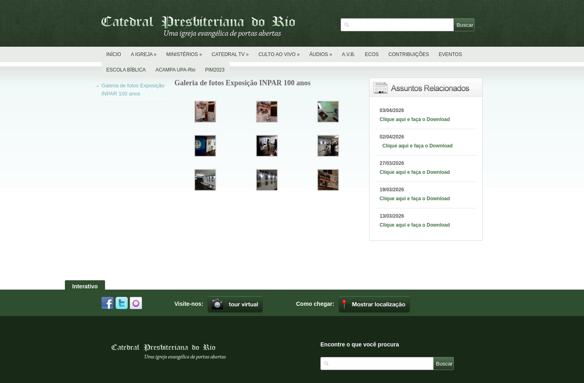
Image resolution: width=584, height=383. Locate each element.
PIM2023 (215, 70)
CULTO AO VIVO (279, 54)
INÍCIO (113, 54)
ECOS (372, 54)
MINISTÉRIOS (184, 54)
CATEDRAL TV (230, 54)
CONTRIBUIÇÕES (409, 54)
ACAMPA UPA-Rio (175, 70)
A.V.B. (348, 54)
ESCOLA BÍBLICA (126, 70)
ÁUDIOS (320, 54)
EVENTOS (450, 54)
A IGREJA (144, 54)
